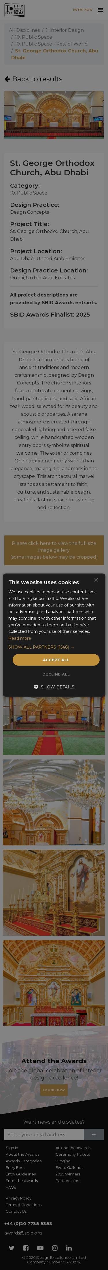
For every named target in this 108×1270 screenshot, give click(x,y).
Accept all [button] (56, 659)
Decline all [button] (56, 674)
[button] (53, 646)
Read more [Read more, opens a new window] (19, 638)
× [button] (96, 580)
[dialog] (54, 635)
